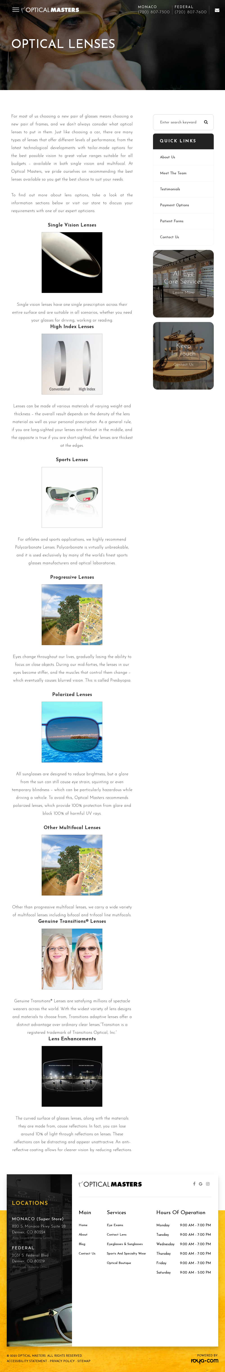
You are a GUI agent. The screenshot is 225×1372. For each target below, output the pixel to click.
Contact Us (170, 237)
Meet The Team (173, 173)
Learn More (183, 292)
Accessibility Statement (27, 1361)
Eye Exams (115, 1225)
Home (83, 1225)
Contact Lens (117, 1235)
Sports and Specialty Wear (128, 1254)
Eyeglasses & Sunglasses (126, 1244)
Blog (82, 1244)
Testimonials (170, 189)
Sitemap (83, 1361)
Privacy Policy (62, 1361)
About (84, 1235)
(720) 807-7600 (191, 12)
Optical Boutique (120, 1263)
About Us (168, 157)
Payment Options (175, 205)
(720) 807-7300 (154, 12)
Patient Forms (172, 221)
